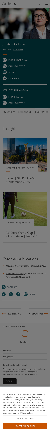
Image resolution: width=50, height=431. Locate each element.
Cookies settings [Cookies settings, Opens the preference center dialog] (25, 418)
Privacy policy (26, 413)
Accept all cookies (25, 426)
